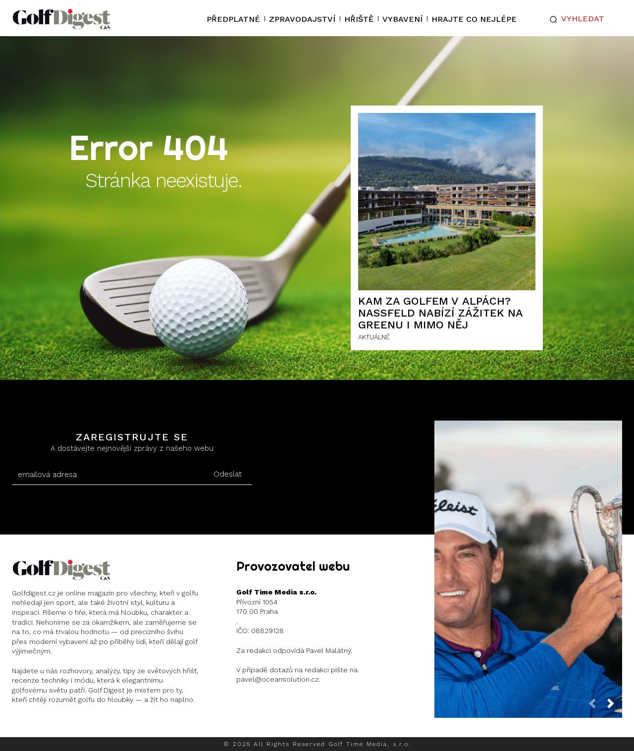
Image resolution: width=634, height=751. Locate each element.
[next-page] (614, 707)
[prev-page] (596, 707)
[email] (107, 474)
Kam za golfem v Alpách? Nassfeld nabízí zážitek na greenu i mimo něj (440, 313)
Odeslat (227, 474)
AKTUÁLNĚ (374, 337)
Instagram (50, 725)
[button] (575, 19)
